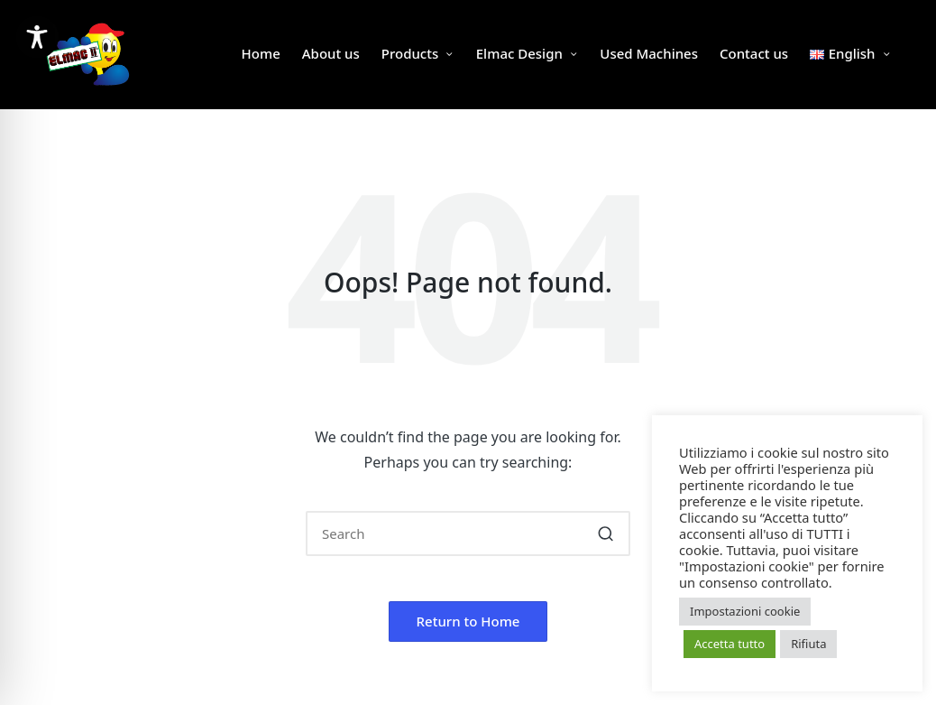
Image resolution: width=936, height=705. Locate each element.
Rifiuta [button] (808, 643)
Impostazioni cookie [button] (745, 611)
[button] (605, 533)
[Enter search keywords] (468, 533)
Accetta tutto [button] (729, 643)
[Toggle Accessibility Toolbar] (37, 37)
